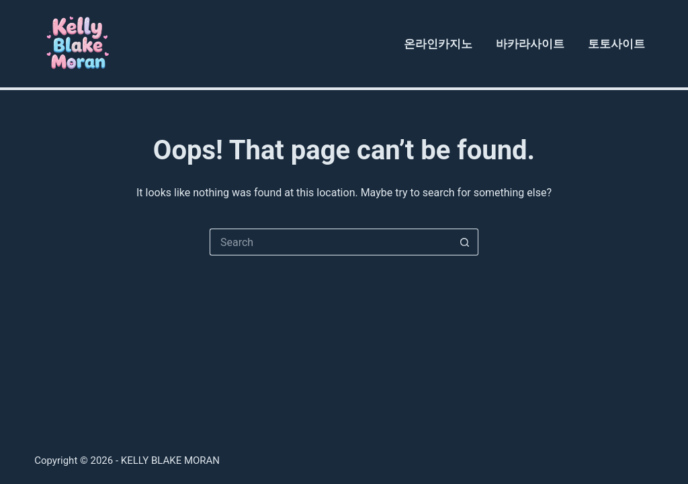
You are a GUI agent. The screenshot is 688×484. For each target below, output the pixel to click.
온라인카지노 (438, 43)
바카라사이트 (530, 43)
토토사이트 (616, 43)
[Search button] (465, 242)
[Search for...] (331, 242)
